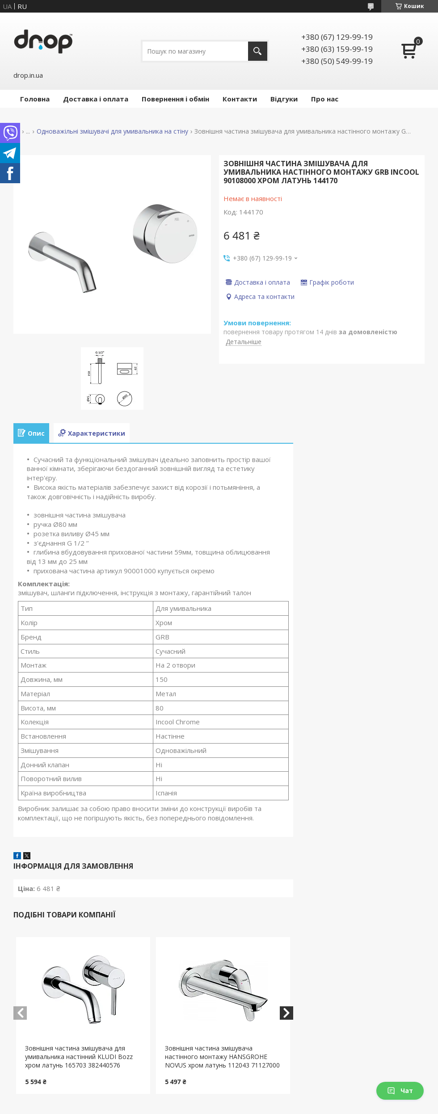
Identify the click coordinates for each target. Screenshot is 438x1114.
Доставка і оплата (95, 98)
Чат (400, 1090)
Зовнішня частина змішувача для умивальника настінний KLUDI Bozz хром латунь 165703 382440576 (79, 1056)
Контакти (240, 98)
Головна (35, 98)
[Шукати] (257, 51)
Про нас (324, 98)
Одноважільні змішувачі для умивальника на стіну (112, 131)
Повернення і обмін (175, 98)
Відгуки (284, 98)
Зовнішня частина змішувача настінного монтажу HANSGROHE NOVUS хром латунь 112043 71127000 (222, 1056)
